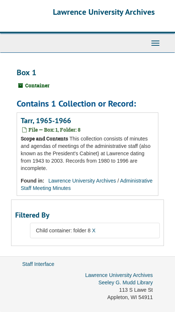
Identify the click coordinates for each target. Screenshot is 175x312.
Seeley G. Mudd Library (125, 282)
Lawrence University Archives (104, 12)
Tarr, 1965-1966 (46, 120)
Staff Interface (38, 264)
